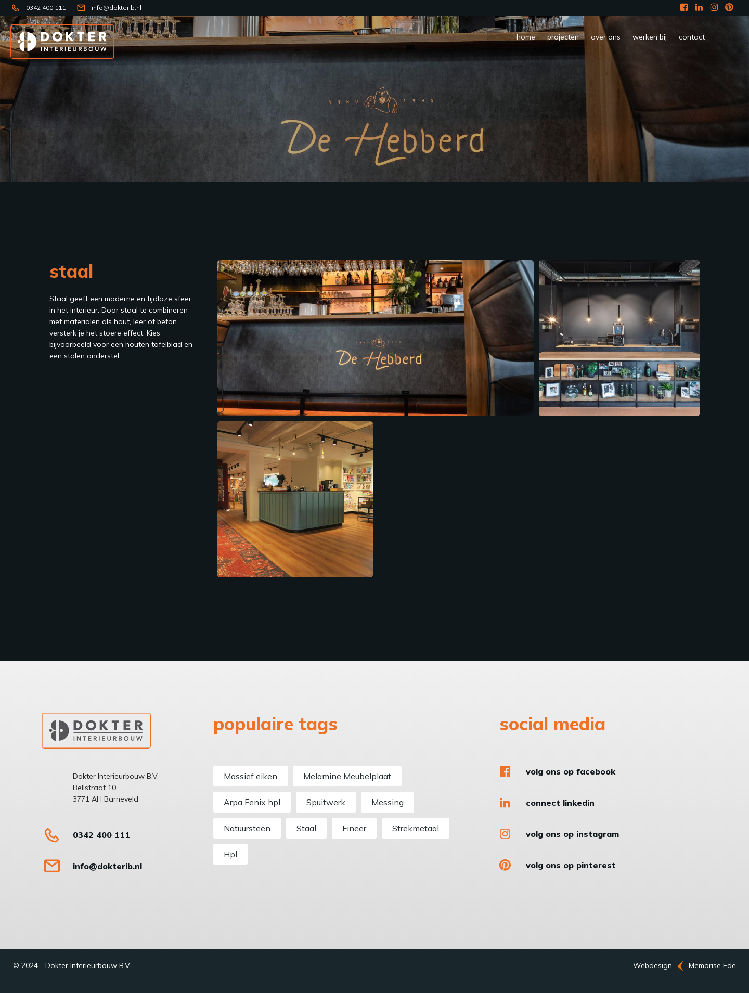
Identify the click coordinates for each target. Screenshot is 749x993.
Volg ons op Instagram (572, 834)
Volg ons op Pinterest (571, 865)
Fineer (354, 828)
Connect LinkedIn (560, 802)
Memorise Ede (712, 965)
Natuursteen (247, 828)
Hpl (230, 854)
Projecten (563, 37)
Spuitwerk (325, 802)
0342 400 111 (46, 7)
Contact (692, 37)
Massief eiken (250, 776)
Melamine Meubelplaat (347, 776)
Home (525, 37)
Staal (306, 828)
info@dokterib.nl (116, 7)
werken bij (649, 37)
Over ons (606, 37)
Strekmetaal (415, 828)
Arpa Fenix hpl (252, 802)
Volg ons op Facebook (570, 771)
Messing (387, 802)
